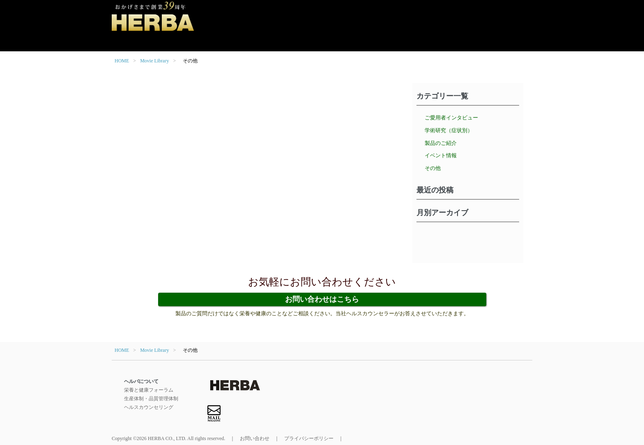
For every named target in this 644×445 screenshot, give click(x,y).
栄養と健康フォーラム (148, 390)
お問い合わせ (254, 438)
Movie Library (154, 61)
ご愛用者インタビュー (451, 118)
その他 (433, 168)
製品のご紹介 (441, 143)
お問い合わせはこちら (322, 299)
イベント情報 (441, 155)
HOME (122, 61)
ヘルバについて (141, 381)
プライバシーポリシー (309, 438)
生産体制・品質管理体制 (151, 398)
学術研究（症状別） (449, 130)
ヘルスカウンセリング (148, 407)
